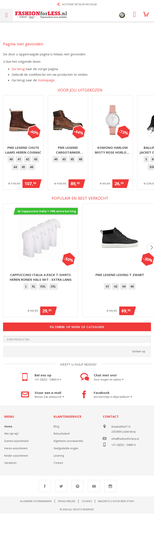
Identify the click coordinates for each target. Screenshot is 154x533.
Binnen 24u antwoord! (50, 416)
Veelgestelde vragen (66, 467)
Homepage (46, 80)
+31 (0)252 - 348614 (48, 399)
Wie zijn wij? (11, 453)
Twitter (61, 505)
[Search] (77, 358)
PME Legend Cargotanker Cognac (120, 166)
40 (16, 178)
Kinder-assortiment (16, 475)
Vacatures (10, 482)
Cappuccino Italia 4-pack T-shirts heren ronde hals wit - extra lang (40, 296)
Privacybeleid (66, 520)
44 (49, 178)
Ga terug (18, 69)
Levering (59, 475)
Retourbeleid (62, 453)
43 (40, 178)
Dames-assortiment (16, 460)
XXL (43, 305)
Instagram (110, 505)
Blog (56, 445)
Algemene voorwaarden (68, 460)
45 (57, 178)
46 (65, 178)
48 (132, 178)
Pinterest (77, 505)
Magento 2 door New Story (116, 520)
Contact (58, 482)
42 (32, 178)
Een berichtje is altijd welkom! (113, 416)
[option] (16, 178)
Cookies (87, 520)
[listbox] (40, 179)
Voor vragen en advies (109, 399)
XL (33, 305)
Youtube (94, 505)
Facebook (45, 505)
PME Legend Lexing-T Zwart (119, 294)
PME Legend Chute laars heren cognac (40, 166)
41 (24, 178)
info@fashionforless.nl (125, 458)
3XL (53, 305)
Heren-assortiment (15, 467)
